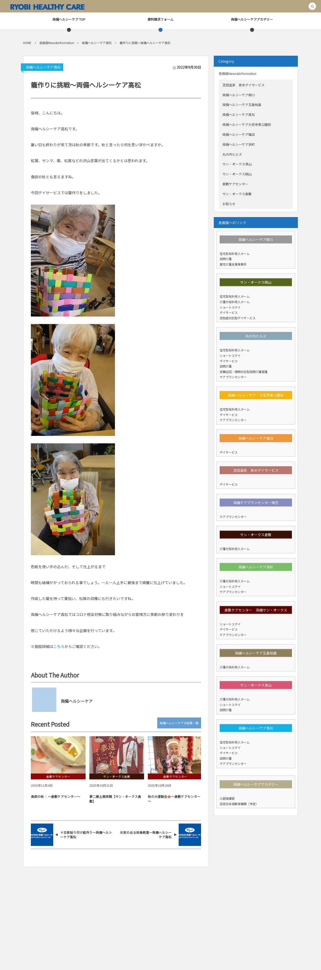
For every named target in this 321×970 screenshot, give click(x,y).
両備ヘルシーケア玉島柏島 (241, 104)
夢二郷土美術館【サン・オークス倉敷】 (115, 801)
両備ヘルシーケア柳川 (238, 94)
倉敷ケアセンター (235, 184)
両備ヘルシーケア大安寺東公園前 (246, 124)
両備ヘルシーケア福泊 (238, 134)
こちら (58, 646)
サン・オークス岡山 (237, 174)
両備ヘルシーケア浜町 (238, 144)
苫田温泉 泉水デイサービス (243, 85)
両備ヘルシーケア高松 (43, 67)
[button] (312, 6)
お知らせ (228, 203)
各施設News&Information (237, 73)
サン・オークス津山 (237, 164)
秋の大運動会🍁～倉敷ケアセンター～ (174, 801)
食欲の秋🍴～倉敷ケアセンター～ (55, 799)
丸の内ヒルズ (232, 154)
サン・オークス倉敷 (237, 193)
